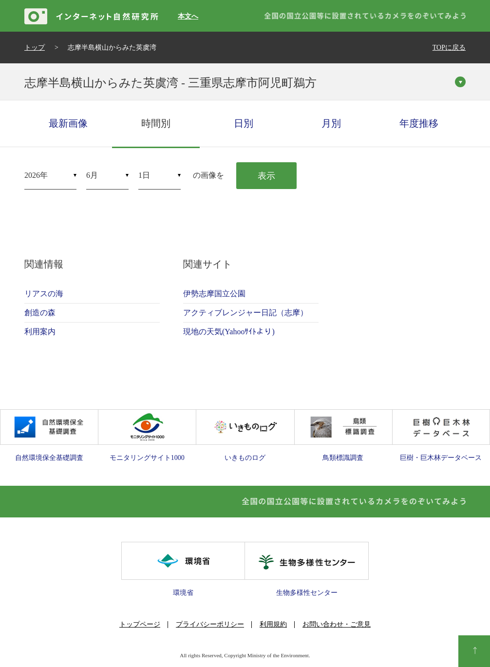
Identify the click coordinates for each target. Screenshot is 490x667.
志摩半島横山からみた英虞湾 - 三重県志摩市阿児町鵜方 (170, 82)
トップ (34, 47)
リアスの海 (43, 293)
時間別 (155, 123)
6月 (92, 175)
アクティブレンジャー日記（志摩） (245, 312)
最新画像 (68, 123)
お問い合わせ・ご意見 (336, 624)
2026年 (36, 175)
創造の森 (40, 312)
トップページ (139, 624)
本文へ (188, 16)
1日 (144, 175)
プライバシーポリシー (210, 624)
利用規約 (273, 624)
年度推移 (418, 123)
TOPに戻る (449, 47)
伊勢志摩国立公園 (214, 293)
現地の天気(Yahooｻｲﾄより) (229, 331)
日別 (243, 123)
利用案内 (40, 331)
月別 (331, 123)
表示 (266, 176)
